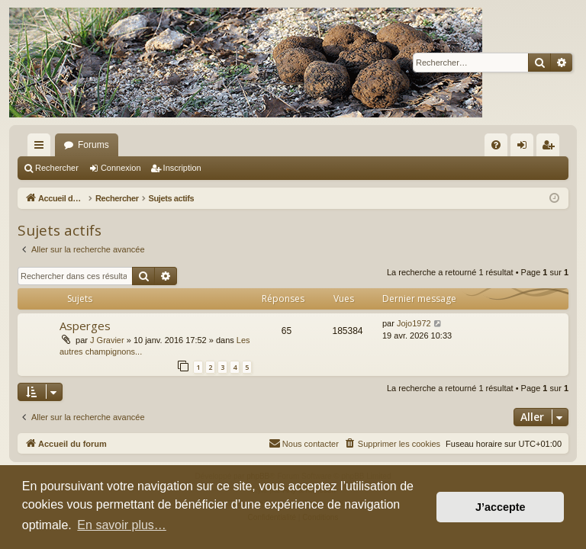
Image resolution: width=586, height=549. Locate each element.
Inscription (182, 167)
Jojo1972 (414, 323)
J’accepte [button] (500, 507)
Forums (93, 145)
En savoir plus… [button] (121, 524)
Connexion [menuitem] (525, 148)
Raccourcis (42, 148)
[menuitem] (496, 144)
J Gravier (107, 340)
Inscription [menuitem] (551, 148)
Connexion (121, 167)
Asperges (85, 325)
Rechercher (57, 167)
